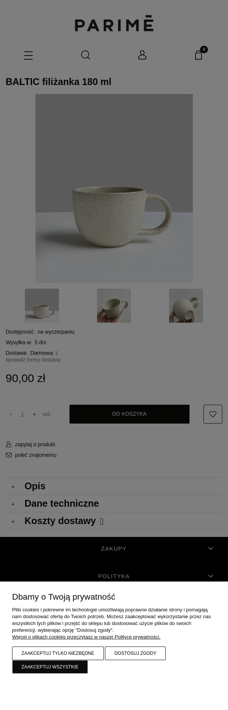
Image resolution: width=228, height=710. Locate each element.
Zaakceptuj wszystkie (50, 667)
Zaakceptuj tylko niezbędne (58, 653)
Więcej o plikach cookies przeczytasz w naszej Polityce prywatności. (86, 637)
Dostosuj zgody (135, 653)
